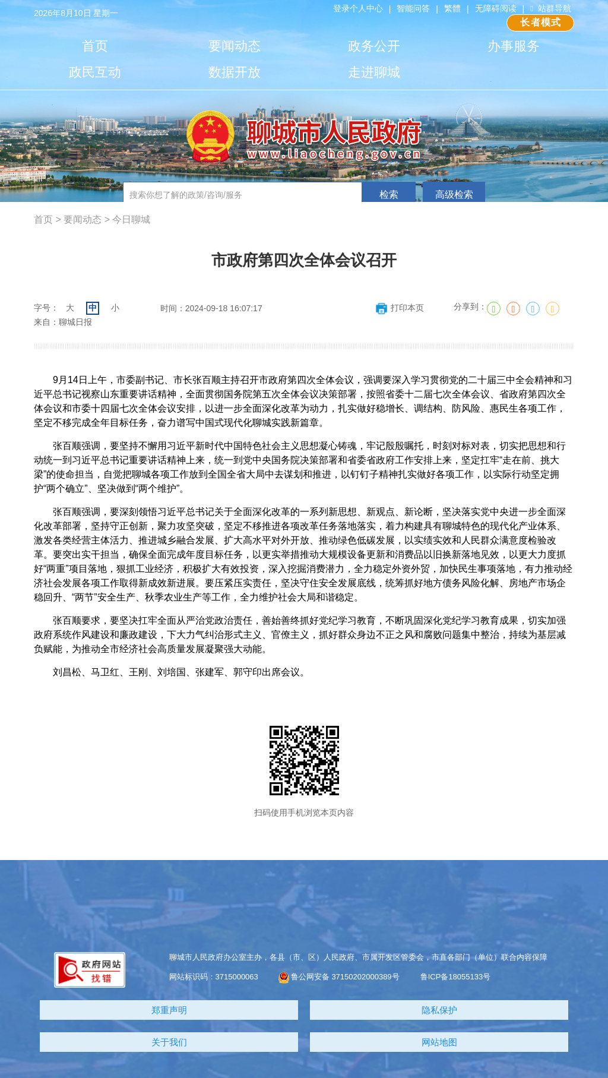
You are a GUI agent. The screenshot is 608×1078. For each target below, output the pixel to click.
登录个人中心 (358, 8)
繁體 (452, 8)
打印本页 (399, 307)
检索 (388, 194)
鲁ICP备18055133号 (455, 976)
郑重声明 (169, 1010)
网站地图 (439, 1042)
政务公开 (374, 46)
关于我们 (169, 1042)
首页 (95, 46)
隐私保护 (439, 1010)
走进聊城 (374, 72)
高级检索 (454, 194)
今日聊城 (131, 219)
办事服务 (513, 46)
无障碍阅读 (496, 8)
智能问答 (413, 8)
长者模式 (540, 22)
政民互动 (95, 72)
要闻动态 (234, 46)
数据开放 (234, 72)
